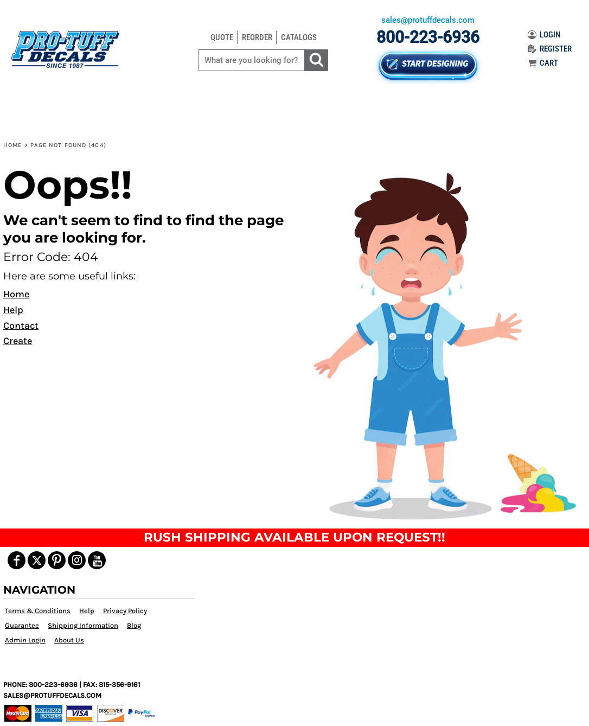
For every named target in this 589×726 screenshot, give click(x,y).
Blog (134, 625)
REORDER (257, 37)
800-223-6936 (427, 37)
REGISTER (550, 49)
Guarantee (22, 625)
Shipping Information (83, 625)
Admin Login (25, 640)
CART (543, 63)
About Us (69, 640)
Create (17, 341)
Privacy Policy (125, 611)
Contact (21, 326)
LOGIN (544, 35)
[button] (441, 344)
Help (13, 310)
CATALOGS (299, 37)
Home (12, 145)
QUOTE (221, 37)
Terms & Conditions (38, 611)
